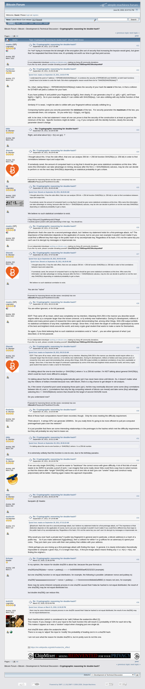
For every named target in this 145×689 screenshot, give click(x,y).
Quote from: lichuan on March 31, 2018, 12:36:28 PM (47, 607)
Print (137, 36)
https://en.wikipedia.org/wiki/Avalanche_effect (50, 647)
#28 (137, 303)
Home (11, 23)
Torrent (39, 20)
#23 (137, 130)
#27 (137, 254)
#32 (137, 460)
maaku (9, 44)
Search (24, 23)
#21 (137, 45)
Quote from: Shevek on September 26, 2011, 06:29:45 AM (49, 192)
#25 (137, 187)
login (28, 15)
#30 (137, 411)
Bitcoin (21, 29)
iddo (8, 129)
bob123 (9, 601)
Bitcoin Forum (11, 29)
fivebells (10, 409)
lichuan (9, 558)
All (17, 36)
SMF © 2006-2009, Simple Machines (82, 684)
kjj (7, 186)
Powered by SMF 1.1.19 (58, 684)
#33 (137, 496)
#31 (137, 438)
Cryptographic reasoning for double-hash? (80, 29)
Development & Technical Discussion (42, 29)
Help (18, 23)
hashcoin (10, 69)
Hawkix (9, 459)
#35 (137, 560)
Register (38, 23)
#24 (137, 152)
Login (31, 23)
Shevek (9, 150)
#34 (137, 518)
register (35, 15)
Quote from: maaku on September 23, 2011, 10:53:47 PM (49, 75)
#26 (137, 227)
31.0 (33, 20)
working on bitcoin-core (58, 62)
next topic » (135, 33)
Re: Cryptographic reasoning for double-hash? (54, 44)
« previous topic (122, 33)
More (46, 23)
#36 (137, 602)
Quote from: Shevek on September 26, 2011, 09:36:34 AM (49, 443)
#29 (137, 348)
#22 (137, 70)
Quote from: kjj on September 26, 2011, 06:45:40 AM (47, 259)
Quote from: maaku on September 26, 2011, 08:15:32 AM (49, 352)
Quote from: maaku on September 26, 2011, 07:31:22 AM (49, 522)
